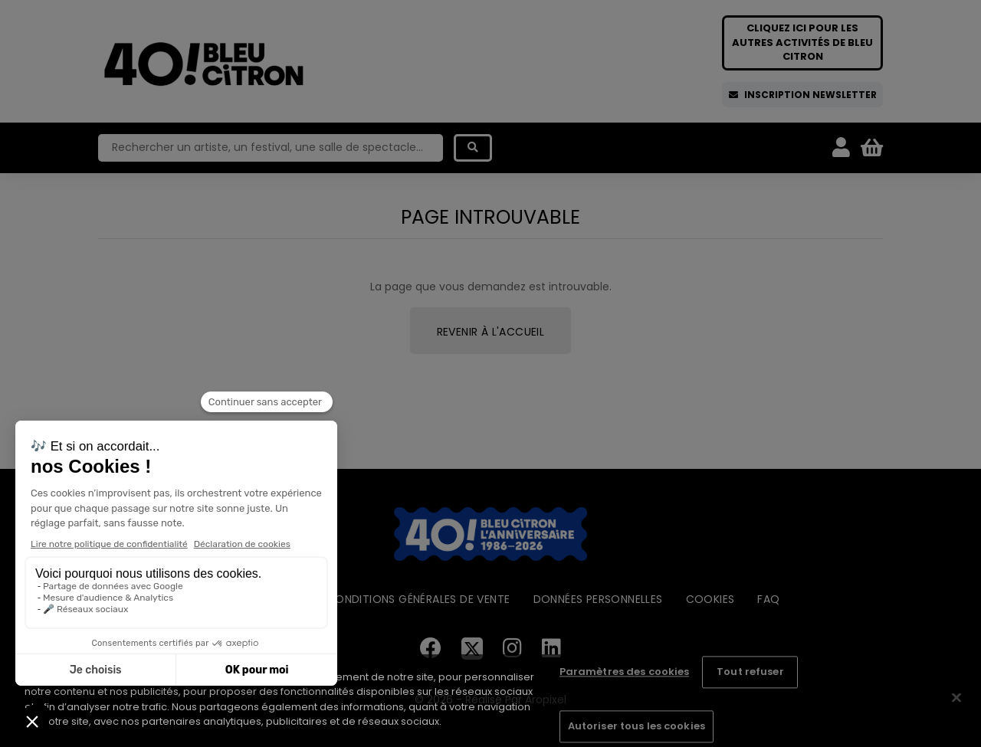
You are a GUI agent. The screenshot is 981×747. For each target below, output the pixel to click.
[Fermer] (956, 698)
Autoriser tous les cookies (636, 726)
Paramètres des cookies (624, 672)
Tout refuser (750, 672)
